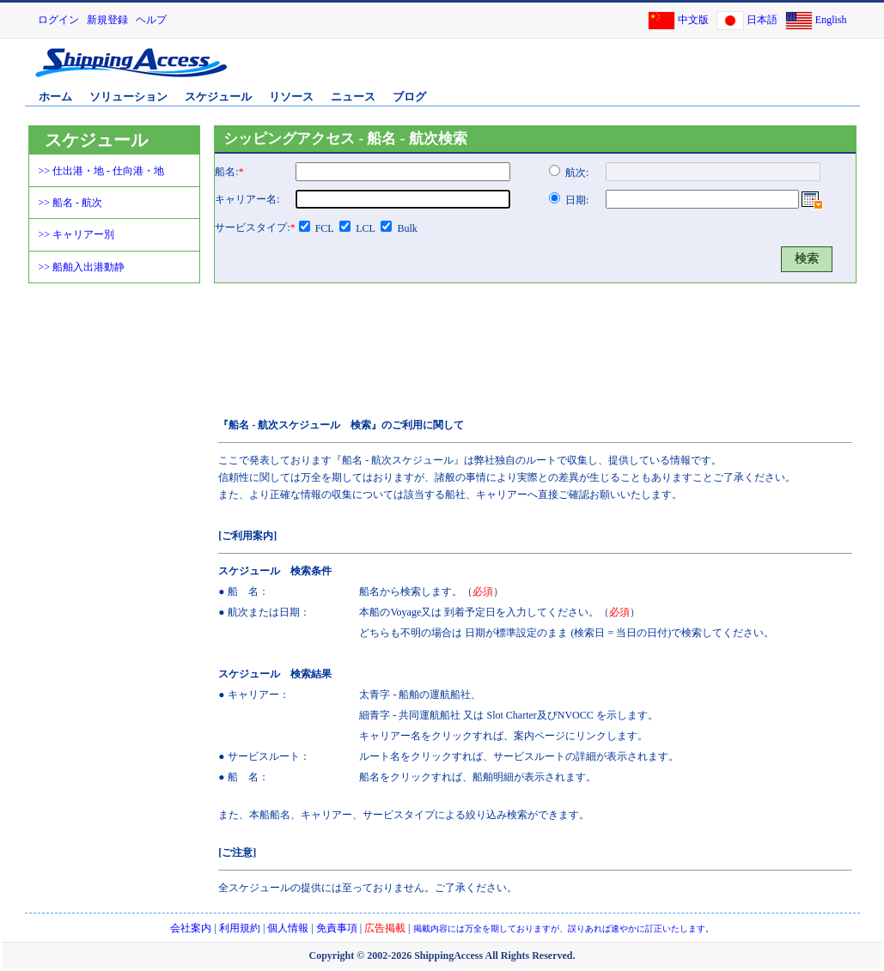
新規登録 (107, 20)
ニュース (353, 96)
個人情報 (287, 928)
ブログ (409, 96)
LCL (365, 228)
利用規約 (239, 928)
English (831, 20)
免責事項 (336, 928)
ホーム (55, 96)
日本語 (762, 20)
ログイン (58, 20)
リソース (291, 96)
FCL (324, 228)
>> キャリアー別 (77, 234)
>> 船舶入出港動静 (82, 267)
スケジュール (218, 96)
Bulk (407, 228)
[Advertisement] (656, 71)
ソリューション (128, 96)
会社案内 (190, 928)
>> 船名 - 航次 (71, 203)
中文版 (693, 20)
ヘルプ (151, 20)
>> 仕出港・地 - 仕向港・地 (102, 171)
